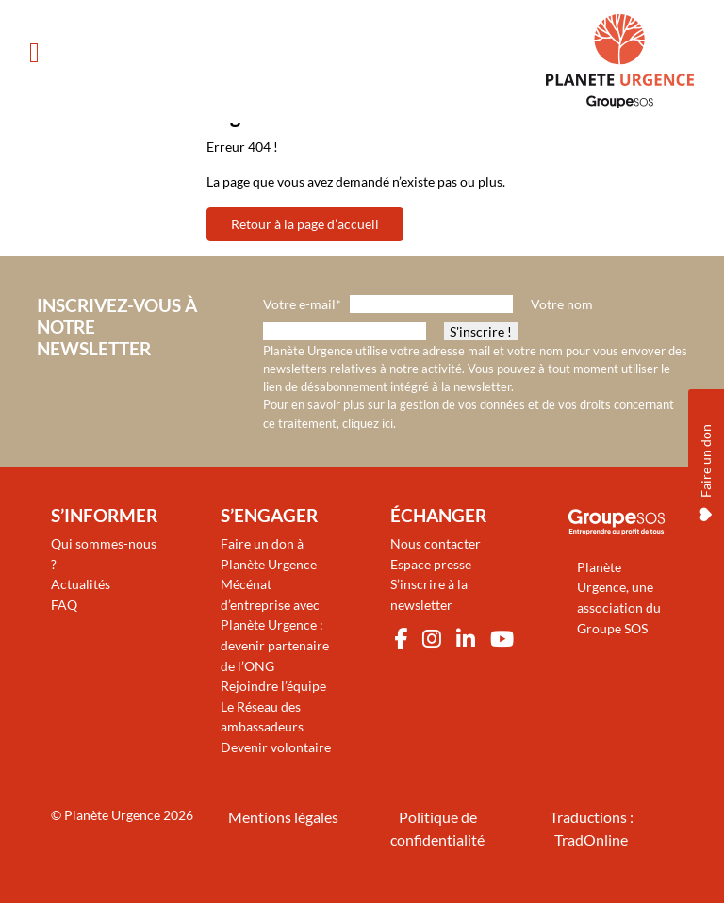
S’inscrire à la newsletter (429, 594)
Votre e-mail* (302, 304)
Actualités (80, 584)
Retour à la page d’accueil (305, 224)
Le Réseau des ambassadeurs (262, 716)
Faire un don (706, 468)
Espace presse (430, 564)
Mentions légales (283, 817)
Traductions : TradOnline (592, 828)
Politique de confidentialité (437, 828)
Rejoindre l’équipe (273, 686)
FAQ (64, 605)
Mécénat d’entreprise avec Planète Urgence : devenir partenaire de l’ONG (275, 624)
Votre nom (562, 304)
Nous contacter (435, 543)
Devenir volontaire (276, 747)
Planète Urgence (112, 815)
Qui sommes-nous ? (103, 553)
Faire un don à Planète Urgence (269, 553)
